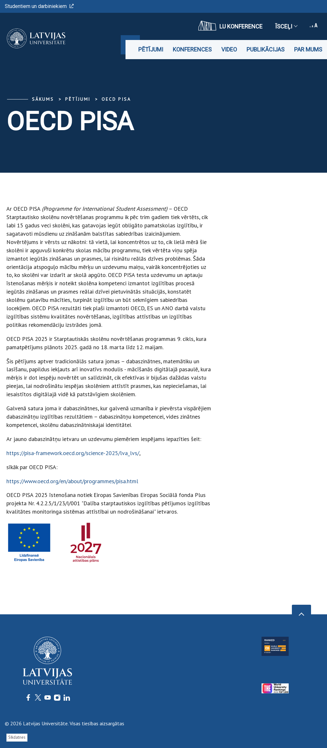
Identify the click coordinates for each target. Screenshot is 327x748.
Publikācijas (266, 49)
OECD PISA (116, 99)
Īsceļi (286, 26)
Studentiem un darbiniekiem (39, 6)
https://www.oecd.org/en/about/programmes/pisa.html (72, 481)
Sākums (43, 99)
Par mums (308, 49)
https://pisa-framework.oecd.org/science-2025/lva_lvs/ (72, 453)
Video (229, 49)
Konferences (192, 49)
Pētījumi (150, 49)
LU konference (230, 26)
